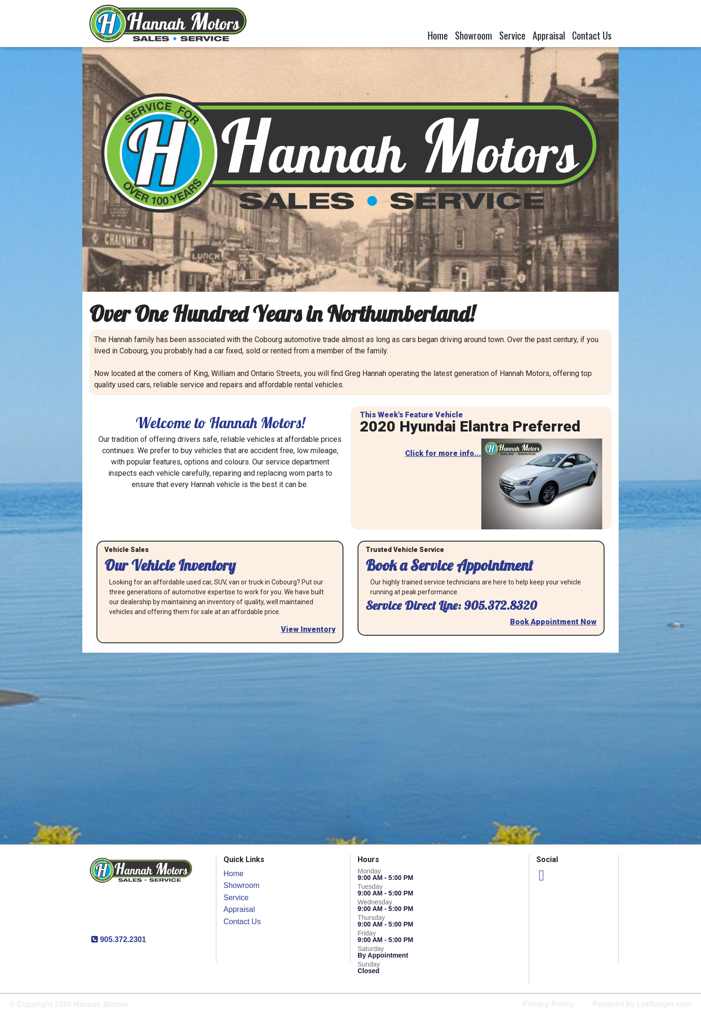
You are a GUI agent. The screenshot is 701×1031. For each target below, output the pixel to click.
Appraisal (549, 35)
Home (438, 35)
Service (512, 35)
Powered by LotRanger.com (642, 1004)
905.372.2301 (122, 939)
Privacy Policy (548, 1004)
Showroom (473, 35)
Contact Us (592, 35)
